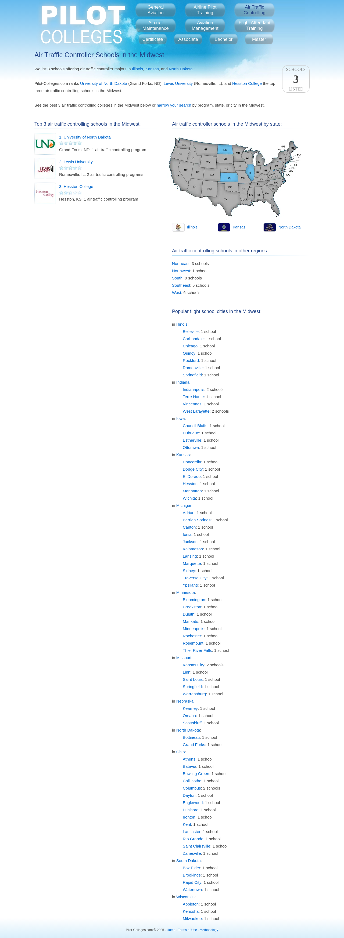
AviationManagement (205, 25)
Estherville (192, 440)
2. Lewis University (76, 161)
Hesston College (247, 83)
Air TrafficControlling (254, 10)
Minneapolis (193, 628)
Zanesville (192, 853)
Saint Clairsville (196, 846)
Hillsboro (190, 810)
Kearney (190, 708)
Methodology (209, 930)
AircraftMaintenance (155, 25)
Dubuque (191, 433)
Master (259, 39)
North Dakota (180, 69)
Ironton (189, 817)
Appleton (191, 904)
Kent (187, 824)
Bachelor (223, 39)
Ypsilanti (190, 585)
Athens (189, 759)
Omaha (189, 715)
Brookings (192, 875)
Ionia (187, 534)
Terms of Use (187, 930)
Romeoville (193, 367)
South (177, 278)
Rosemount (193, 643)
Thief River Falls (197, 650)
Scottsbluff (192, 723)
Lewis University (178, 83)
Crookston (192, 607)
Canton (189, 527)
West (176, 292)
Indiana (182, 382)
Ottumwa (191, 447)
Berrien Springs (196, 520)
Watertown (192, 889)
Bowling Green (196, 773)
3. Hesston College (76, 186)
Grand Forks (194, 744)
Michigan (184, 505)
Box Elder (191, 868)
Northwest (181, 270)
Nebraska (185, 701)
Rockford (191, 360)
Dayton (189, 795)
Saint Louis (193, 679)
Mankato (190, 621)
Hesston (190, 483)
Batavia (189, 766)
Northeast (180, 263)
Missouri (183, 657)
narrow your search (174, 105)
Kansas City (193, 665)
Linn (186, 672)
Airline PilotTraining (205, 10)
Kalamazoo (193, 549)
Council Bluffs (195, 425)
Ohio (180, 752)
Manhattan (192, 491)
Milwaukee (192, 918)
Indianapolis (193, 389)
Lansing (190, 556)
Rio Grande (193, 839)
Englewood (193, 802)
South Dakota (188, 860)
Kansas (152, 69)
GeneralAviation (156, 10)
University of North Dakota (103, 83)
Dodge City (193, 469)
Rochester (192, 636)
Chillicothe (192, 781)
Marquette (192, 563)
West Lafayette (196, 411)
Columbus (192, 788)
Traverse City (195, 578)
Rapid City (192, 882)
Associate (188, 39)
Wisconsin (185, 897)
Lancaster (191, 831)
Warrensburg (194, 694)
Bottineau (191, 737)
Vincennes (192, 404)
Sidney (189, 570)
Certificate (152, 39)
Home (171, 930)
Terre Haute (193, 396)
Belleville (191, 331)
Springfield (192, 375)
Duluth (188, 614)
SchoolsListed (295, 79)
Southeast (181, 285)
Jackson (190, 541)
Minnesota (185, 592)
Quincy (189, 353)
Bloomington (194, 599)
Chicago (190, 346)
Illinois (137, 69)
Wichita (189, 498)
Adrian (188, 512)
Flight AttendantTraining (254, 25)
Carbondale (193, 338)
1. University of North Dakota (85, 137)
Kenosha (191, 911)
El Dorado (192, 476)
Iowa (180, 418)
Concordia (192, 462)
